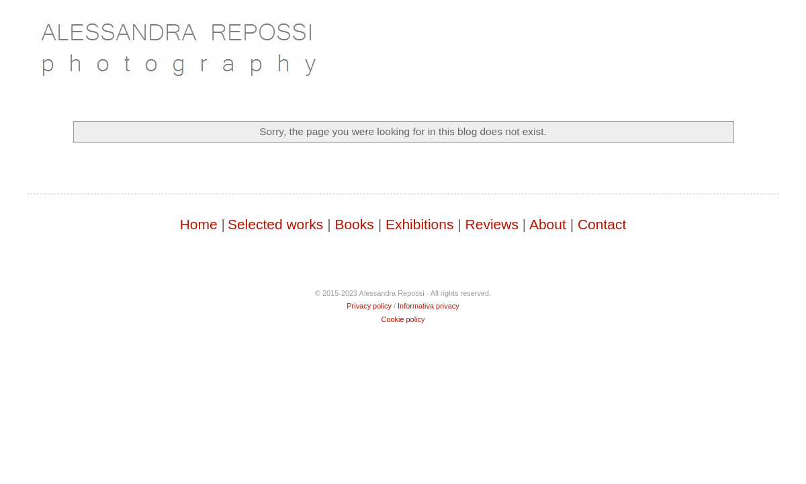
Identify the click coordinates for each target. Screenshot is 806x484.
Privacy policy (369, 306)
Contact (602, 224)
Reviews (492, 224)
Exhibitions (420, 224)
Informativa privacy (428, 306)
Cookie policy (403, 319)
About (547, 224)
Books (353, 224)
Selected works (275, 224)
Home (199, 224)
